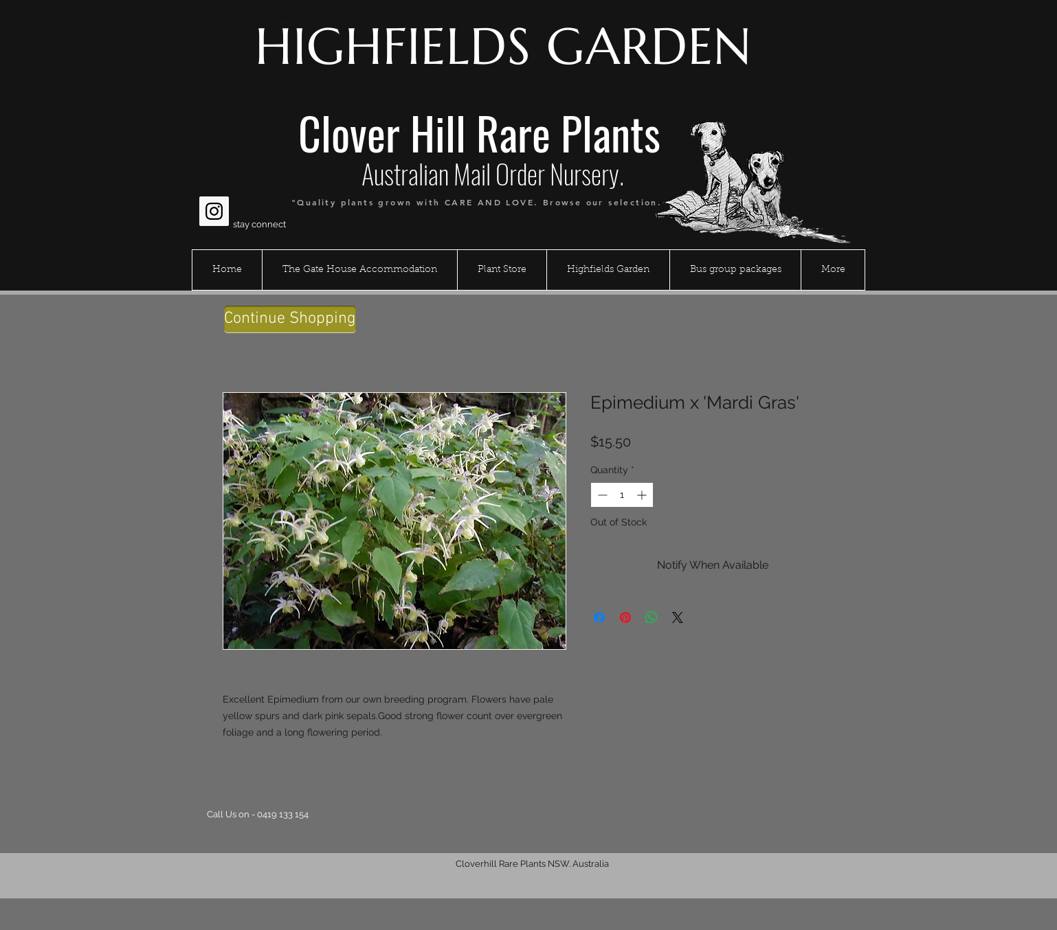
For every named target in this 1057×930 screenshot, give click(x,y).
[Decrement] (601, 495)
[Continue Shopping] (290, 319)
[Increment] (643, 495)
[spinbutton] (622, 495)
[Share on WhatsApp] (651, 617)
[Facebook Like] (225, 178)
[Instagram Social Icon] (214, 211)
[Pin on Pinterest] (625, 617)
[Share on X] (677, 617)
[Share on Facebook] (599, 617)
